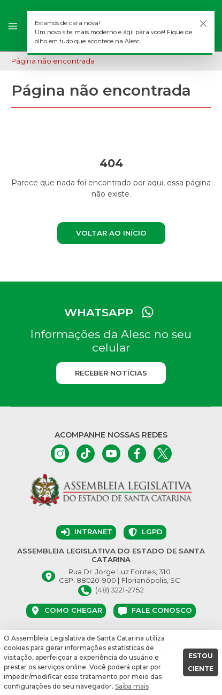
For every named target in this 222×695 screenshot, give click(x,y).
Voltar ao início (111, 233)
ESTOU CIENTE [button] (200, 662)
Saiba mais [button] (132, 686)
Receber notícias (111, 373)
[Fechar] (203, 23)
